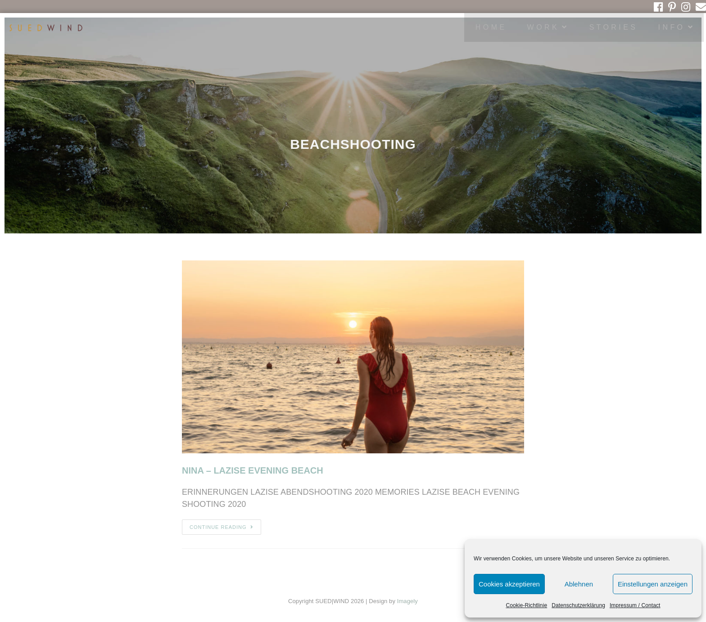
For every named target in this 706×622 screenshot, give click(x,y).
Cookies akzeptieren (509, 584)
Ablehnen (579, 584)
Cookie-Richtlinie (526, 605)
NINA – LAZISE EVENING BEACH (252, 470)
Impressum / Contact (635, 605)
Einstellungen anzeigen (653, 584)
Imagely (407, 601)
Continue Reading (221, 527)
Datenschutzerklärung (578, 605)
